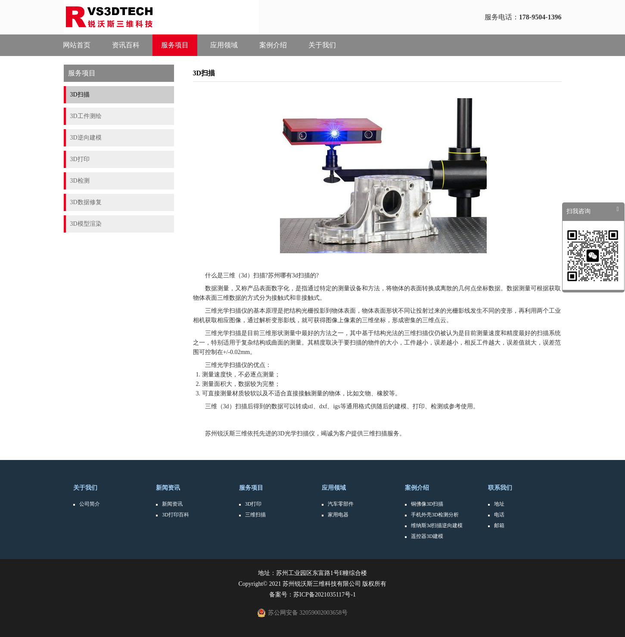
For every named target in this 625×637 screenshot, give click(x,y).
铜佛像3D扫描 (427, 504)
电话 (499, 515)
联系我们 (500, 488)
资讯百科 (126, 45)
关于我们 (322, 45)
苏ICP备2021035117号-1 (324, 594)
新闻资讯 (168, 488)
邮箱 (499, 525)
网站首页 (76, 45)
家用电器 (338, 515)
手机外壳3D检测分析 (435, 515)
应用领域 (224, 45)
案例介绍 (273, 45)
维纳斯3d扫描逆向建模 (437, 525)
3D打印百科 (175, 515)
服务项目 (175, 45)
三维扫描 (255, 515)
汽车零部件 (341, 504)
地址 (499, 504)
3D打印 (253, 504)
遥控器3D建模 (427, 536)
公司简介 (89, 504)
